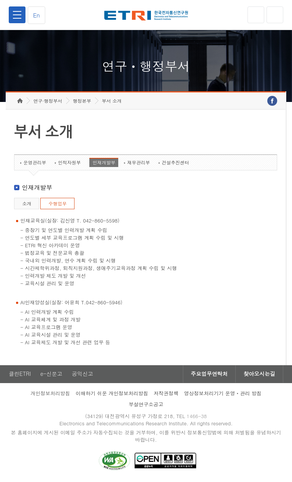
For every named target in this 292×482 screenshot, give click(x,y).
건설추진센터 (175, 162)
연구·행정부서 (47, 101)
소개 (26, 203)
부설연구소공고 (146, 404)
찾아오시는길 (259, 374)
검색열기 (275, 14)
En (36, 15)
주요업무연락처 (209, 374)
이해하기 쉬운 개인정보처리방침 (112, 393)
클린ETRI (20, 374)
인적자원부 (69, 162)
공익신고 (82, 374)
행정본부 (82, 101)
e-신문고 (51, 374)
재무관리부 (138, 162)
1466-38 (197, 416)
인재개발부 (103, 162)
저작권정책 (166, 393)
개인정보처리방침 (50, 393)
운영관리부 (34, 162)
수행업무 (57, 203)
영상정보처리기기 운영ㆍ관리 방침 (223, 393)
